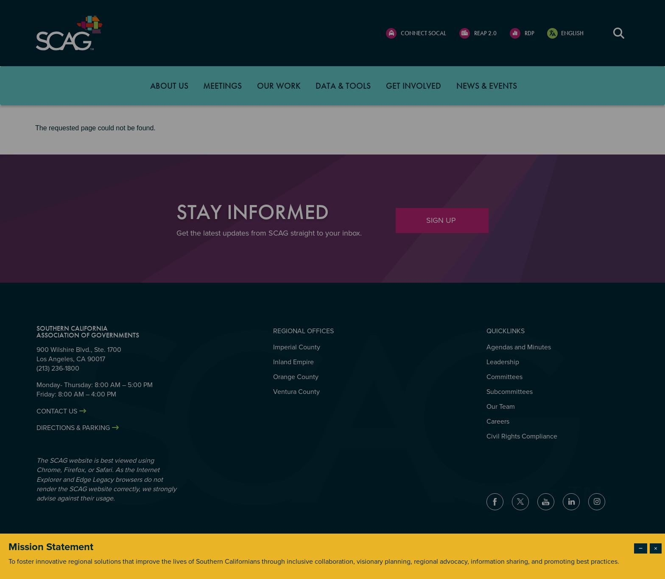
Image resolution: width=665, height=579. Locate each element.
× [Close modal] (655, 548)
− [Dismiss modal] (641, 548)
